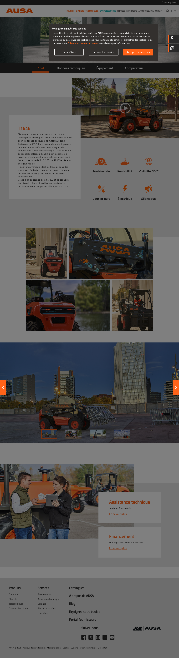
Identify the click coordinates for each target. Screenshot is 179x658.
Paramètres (69, 52)
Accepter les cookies (138, 52)
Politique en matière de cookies (83, 43)
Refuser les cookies (103, 52)
